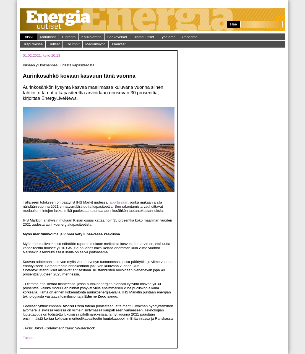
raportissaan (119, 202)
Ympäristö (189, 37)
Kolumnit (73, 44)
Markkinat (48, 37)
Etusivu (29, 37)
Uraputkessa (33, 44)
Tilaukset (118, 44)
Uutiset (53, 44)
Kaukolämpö (91, 37)
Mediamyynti (95, 44)
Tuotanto (69, 37)
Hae (233, 24)
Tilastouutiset (143, 37)
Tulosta (29, 338)
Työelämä (167, 37)
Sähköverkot (117, 37)
